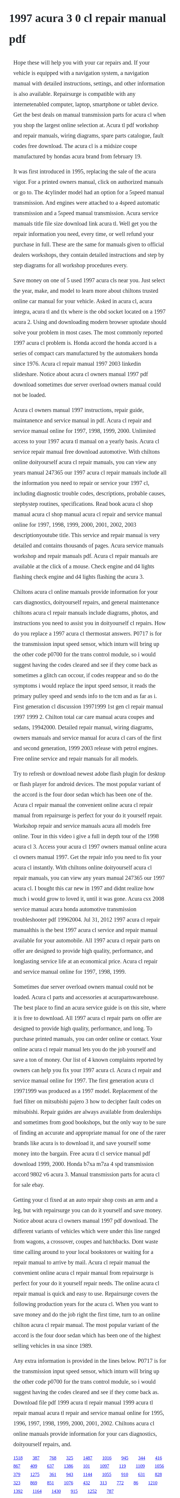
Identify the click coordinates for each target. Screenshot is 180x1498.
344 (141, 1457)
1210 (152, 1482)
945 (124, 1457)
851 (50, 1482)
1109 (140, 1466)
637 (50, 1466)
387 (36, 1457)
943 (69, 1474)
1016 (106, 1457)
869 (33, 1482)
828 (158, 1474)
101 (86, 1466)
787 (110, 1491)
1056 (159, 1466)
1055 (106, 1474)
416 (158, 1457)
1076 (68, 1482)
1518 (18, 1457)
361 (52, 1474)
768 (52, 1457)
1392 (18, 1491)
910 (124, 1474)
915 (74, 1491)
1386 (68, 1466)
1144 (87, 1474)
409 (33, 1466)
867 (16, 1466)
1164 (37, 1491)
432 (86, 1482)
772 (120, 1482)
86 (136, 1482)
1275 (34, 1474)
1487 (87, 1457)
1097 (104, 1466)
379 (16, 1474)
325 (69, 1457)
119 (122, 1466)
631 (141, 1474)
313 (103, 1482)
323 (16, 1482)
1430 (56, 1491)
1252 (92, 1491)
